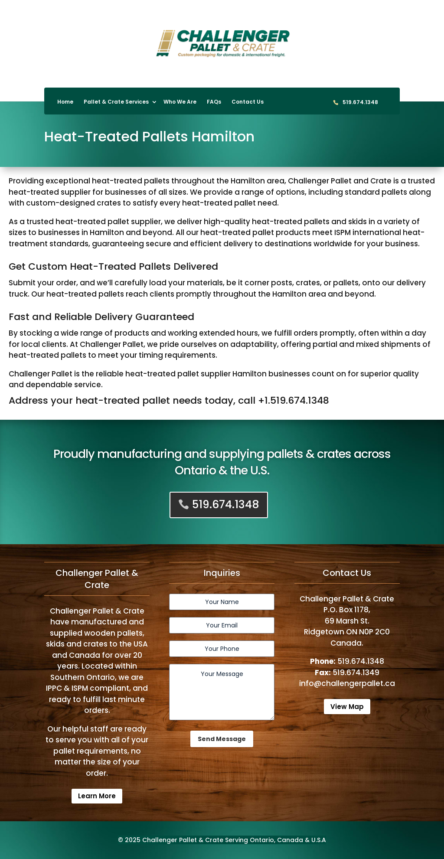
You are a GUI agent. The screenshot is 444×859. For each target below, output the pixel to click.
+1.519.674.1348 (293, 400)
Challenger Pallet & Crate (182, 840)
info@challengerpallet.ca (347, 683)
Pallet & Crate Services (116, 102)
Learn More (97, 795)
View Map (347, 706)
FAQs (214, 102)
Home (65, 102)
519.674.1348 (360, 102)
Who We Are (179, 102)
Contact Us (248, 102)
